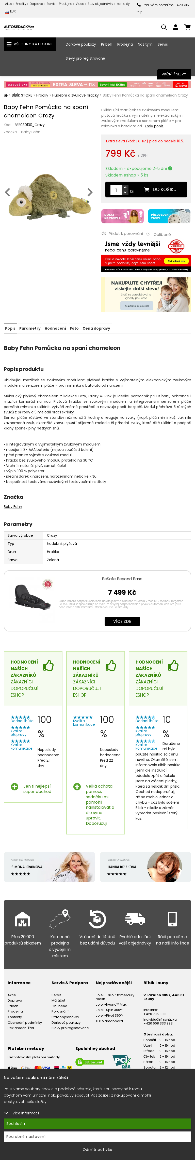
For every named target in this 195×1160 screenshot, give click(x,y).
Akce (8, 4)
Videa (80, 4)
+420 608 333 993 (158, 1022)
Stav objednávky (100, 4)
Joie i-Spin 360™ (109, 1009)
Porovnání (60, 1010)
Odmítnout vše (97, 1149)
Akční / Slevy (174, 74)
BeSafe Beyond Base (122, 578)
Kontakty (123, 4)
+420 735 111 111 (154, 1012)
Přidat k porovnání (122, 233)
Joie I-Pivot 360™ (109, 1014)
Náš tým (145, 44)
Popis (10, 327)
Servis (51, 4)
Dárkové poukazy (81, 44)
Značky (20, 4)
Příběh (106, 44)
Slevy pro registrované (85, 58)
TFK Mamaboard (109, 1020)
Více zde (122, 620)
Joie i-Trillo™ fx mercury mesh (115, 996)
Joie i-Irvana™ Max (111, 1003)
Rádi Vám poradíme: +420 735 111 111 (163, 9)
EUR (10, 13)
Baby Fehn (30, 131)
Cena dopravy (96, 327)
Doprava (36, 4)
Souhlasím (16, 1123)
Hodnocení (55, 327)
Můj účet (58, 999)
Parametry (30, 327)
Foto (74, 327)
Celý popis (154, 126)
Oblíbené (59, 1005)
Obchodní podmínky (25, 1021)
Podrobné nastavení (26, 1136)
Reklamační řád (21, 1027)
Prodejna (65, 4)
